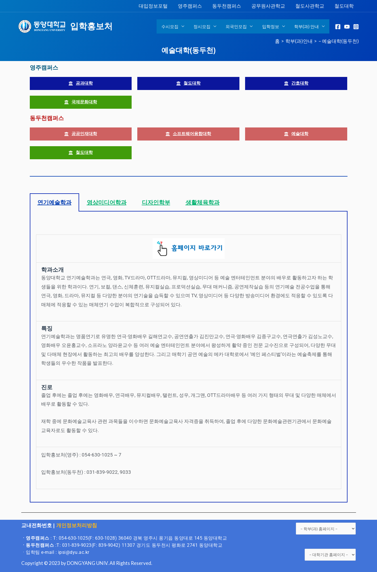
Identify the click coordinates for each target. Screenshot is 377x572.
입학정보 (272, 26)
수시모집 (174, 26)
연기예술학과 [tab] (54, 202)
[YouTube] (347, 27)
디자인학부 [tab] (156, 202)
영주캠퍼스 (192, 6)
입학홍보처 (91, 26)
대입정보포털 (156, 6)
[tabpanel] (188, 356)
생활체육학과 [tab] (203, 202)
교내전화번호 (36, 525)
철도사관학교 (310, 6)
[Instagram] (356, 27)
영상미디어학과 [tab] (107, 202)
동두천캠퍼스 (228, 6)
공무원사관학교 (270, 6)
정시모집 (205, 26)
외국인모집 (238, 26)
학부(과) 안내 (307, 26)
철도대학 (344, 6)
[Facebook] (338, 27)
